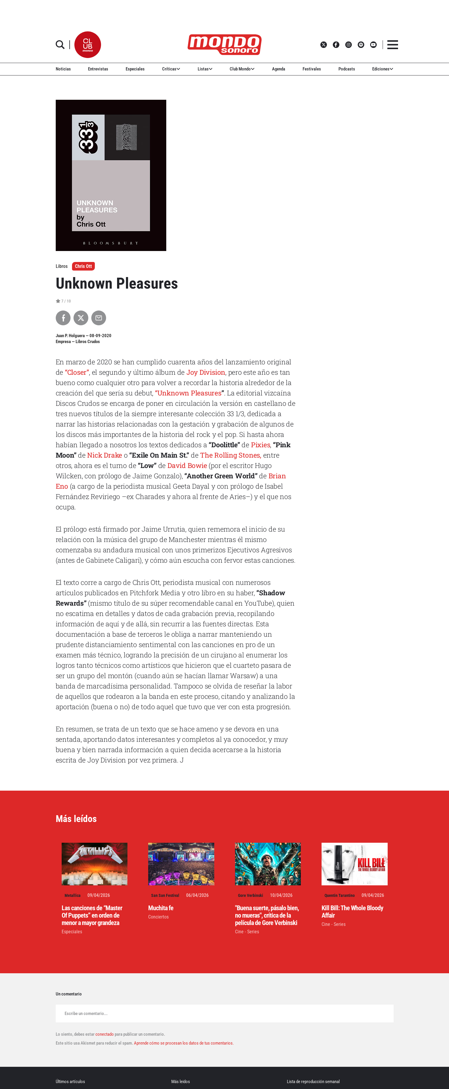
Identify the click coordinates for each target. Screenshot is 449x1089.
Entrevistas (98, 69)
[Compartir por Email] (98, 318)
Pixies (260, 444)
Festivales (312, 69)
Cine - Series (247, 931)
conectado (104, 1034)
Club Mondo (242, 69)
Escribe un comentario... (86, 1013)
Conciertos (158, 917)
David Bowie (187, 465)
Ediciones (382, 69)
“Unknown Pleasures (188, 392)
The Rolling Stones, (230, 455)
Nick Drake (104, 455)
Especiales (135, 69)
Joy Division (205, 372)
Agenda (278, 69)
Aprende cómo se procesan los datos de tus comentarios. (183, 1043)
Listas (205, 69)
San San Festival (165, 895)
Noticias (63, 69)
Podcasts (346, 69)
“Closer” (77, 372)
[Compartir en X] (80, 318)
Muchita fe (160, 908)
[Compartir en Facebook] (63, 318)
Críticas (171, 69)
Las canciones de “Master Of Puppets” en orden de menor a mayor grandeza (92, 915)
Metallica (73, 895)
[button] (88, 44)
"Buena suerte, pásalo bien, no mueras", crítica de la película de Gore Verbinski (267, 915)
